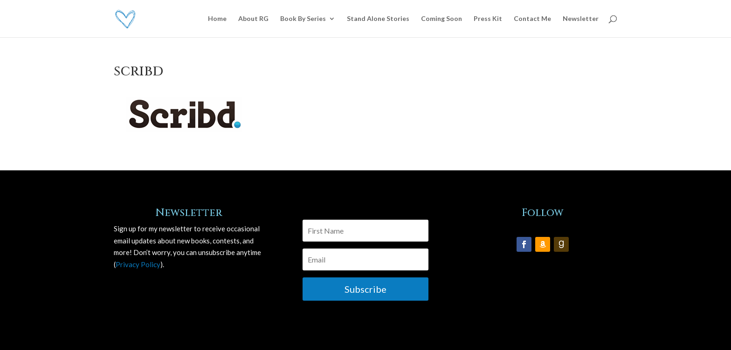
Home (217, 18)
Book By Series (303, 18)
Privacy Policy (138, 264)
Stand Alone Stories (378, 18)
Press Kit (488, 18)
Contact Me (532, 18)
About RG (253, 18)
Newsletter (581, 18)
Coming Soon (441, 18)
